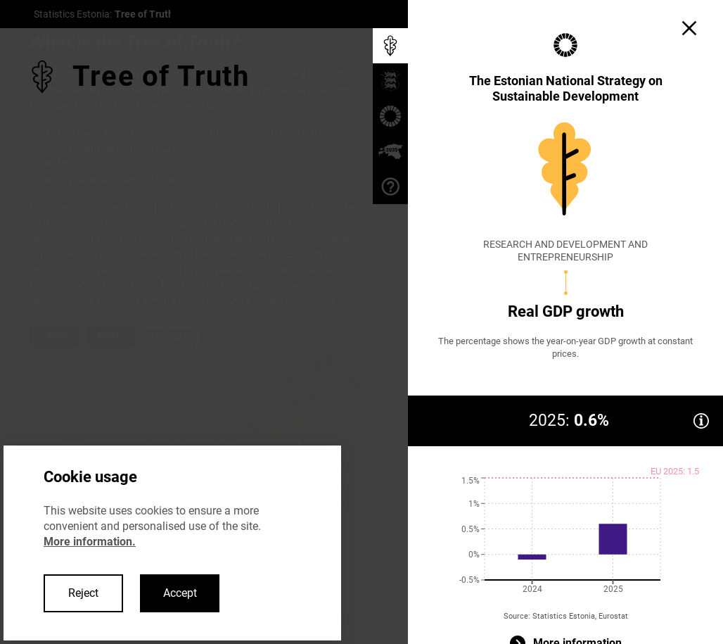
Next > (112, 336)
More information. (90, 541)
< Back (54, 336)
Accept (180, 593)
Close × (172, 336)
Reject (83, 593)
